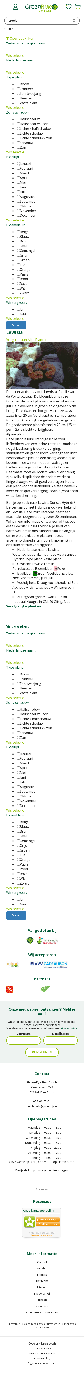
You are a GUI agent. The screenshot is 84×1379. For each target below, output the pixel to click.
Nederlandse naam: (21, 60)
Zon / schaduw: (17, 112)
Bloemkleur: (15, 225)
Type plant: (15, 77)
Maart (23, 173)
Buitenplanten (69, 1323)
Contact (42, 1262)
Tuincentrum (13, 1323)
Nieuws (42, 1287)
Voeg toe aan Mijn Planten (26, 339)
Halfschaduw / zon (32, 124)
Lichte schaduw (30, 133)
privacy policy (68, 1028)
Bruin (22, 241)
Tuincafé (42, 1300)
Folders (42, 1275)
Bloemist (26, 1323)
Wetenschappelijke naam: (26, 43)
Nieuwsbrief (42, 1293)
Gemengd (26, 250)
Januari (24, 163)
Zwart (23, 293)
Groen (23, 260)
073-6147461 (42, 1101)
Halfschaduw (28, 119)
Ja (20, 309)
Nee (21, 314)
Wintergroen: (16, 302)
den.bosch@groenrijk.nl (42, 1106)
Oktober (25, 206)
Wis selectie (15, 55)
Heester (24, 98)
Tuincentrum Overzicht (42, 1353)
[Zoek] (42, 21)
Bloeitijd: (12, 157)
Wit (21, 288)
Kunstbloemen (53, 1323)
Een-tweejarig (29, 93)
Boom (23, 84)
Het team (42, 1281)
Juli (21, 192)
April (22, 178)
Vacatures (42, 1306)
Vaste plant (27, 103)
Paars (23, 274)
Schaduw (25, 143)
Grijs (22, 255)
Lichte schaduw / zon (34, 138)
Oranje (23, 269)
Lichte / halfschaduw (34, 128)
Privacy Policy (42, 1358)
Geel (22, 246)
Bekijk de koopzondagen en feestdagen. (42, 1170)
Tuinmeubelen (41, 1327)
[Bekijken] (78, 6)
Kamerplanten (38, 1323)
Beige (23, 231)
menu (7, 7)
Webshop (42, 1268)
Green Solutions (42, 1348)
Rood (22, 279)
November (26, 210)
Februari (25, 168)
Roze (22, 283)
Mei (21, 182)
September (27, 201)
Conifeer (25, 88)
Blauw (23, 236)
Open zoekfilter (20, 38)
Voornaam (24, 1033)
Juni (21, 187)
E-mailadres (60, 1033)
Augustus (26, 196)
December (26, 215)
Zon (21, 147)
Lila (21, 265)
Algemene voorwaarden (42, 1312)
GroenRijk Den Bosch (42, 1082)
